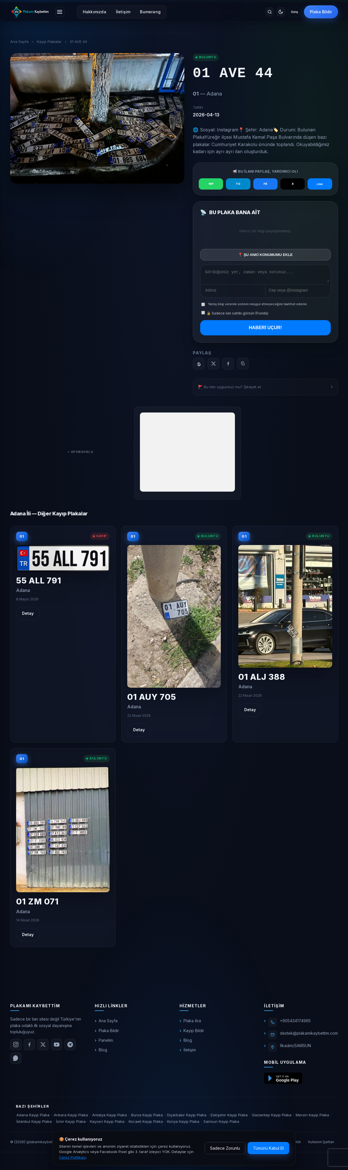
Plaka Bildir (321, 11)
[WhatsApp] (199, 365)
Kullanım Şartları (321, 1144)
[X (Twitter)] (43, 1046)
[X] (213, 365)
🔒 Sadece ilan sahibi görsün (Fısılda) (234, 315)
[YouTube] (56, 1046)
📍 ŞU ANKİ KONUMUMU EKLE (265, 255)
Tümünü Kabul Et (268, 1148)
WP (210, 184)
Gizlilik (295, 1144)
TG (238, 184)
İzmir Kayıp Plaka (71, 1123)
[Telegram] (70, 1046)
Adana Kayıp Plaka (32, 1116)
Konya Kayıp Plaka (183, 1123)
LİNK (320, 184)
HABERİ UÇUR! (265, 329)
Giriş (291, 11)
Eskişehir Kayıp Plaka (229, 1116)
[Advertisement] (187, 453)
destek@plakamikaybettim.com (309, 1035)
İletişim (125, 11)
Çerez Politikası (72, 1157)
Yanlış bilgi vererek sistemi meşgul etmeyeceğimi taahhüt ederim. (258, 306)
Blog (103, 1051)
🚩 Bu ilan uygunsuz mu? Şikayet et (229, 388)
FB (265, 184)
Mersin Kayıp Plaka (312, 1116)
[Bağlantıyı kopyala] (243, 365)
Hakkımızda (97, 11)
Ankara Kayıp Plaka (71, 1116)
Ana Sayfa (19, 41)
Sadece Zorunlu (225, 1148)
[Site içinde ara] (259, 12)
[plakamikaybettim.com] (29, 12)
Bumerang (152, 11)
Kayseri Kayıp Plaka (107, 1123)
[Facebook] (228, 365)
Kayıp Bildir (193, 1032)
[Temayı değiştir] (272, 12)
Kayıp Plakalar (49, 41)
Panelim (106, 1042)
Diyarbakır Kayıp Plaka (186, 1116)
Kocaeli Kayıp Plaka (146, 1123)
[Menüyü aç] (61, 12)
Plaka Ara (192, 1022)
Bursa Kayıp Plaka (147, 1116)
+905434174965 (295, 1022)
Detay (28, 615)
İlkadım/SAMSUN (295, 1047)
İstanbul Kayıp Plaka (34, 1123)
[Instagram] (15, 1046)
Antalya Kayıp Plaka (109, 1116)
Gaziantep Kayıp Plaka (271, 1116)
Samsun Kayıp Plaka (221, 1123)
